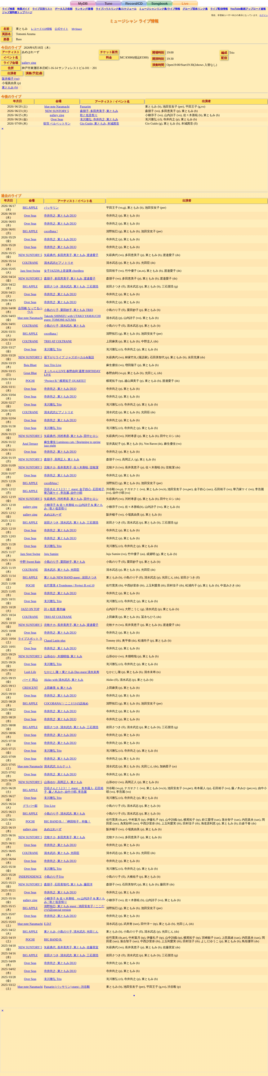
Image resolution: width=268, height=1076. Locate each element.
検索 (8, 8)
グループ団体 (195, 8)
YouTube (248, 8)
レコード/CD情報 (41, 28)
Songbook (159, 3)
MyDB (83, 3)
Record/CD (134, 3)
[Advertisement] (126, 160)
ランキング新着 (84, 8)
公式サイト (61, 28)
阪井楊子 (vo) (10, 78)
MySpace (77, 28)
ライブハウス (116, 8)
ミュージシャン (159, 8)
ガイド (23, 8)
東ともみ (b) (10, 87)
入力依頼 (63, 8)
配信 (219, 8)
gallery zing (29, 62)
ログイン (263, 15)
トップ (17, 12)
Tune (108, 3)
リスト (42, 8)
